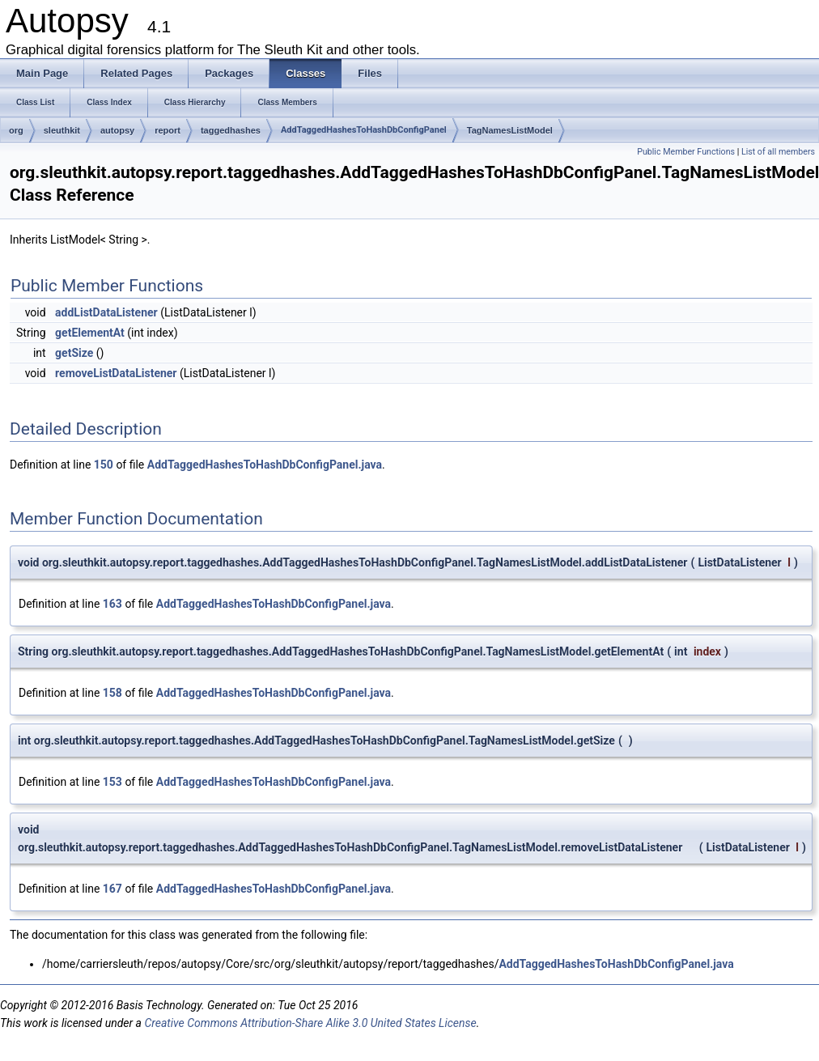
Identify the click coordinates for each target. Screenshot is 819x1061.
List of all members (778, 151)
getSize (74, 352)
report (167, 130)
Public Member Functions (686, 151)
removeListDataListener (115, 373)
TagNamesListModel (510, 130)
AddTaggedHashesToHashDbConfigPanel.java (264, 464)
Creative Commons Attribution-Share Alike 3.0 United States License (310, 1022)
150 (103, 464)
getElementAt (90, 332)
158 (112, 692)
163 (112, 603)
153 (112, 781)
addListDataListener (106, 312)
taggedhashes (231, 130)
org (16, 130)
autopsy (117, 130)
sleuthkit (62, 130)
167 (112, 888)
